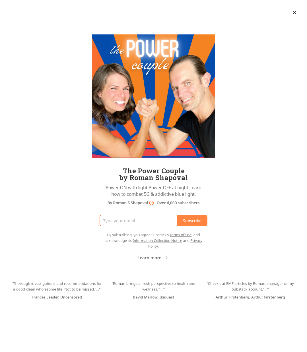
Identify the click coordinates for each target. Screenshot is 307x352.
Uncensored (71, 297)
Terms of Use (180, 234)
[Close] (294, 12)
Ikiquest (166, 297)
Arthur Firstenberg (268, 297)
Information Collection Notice (157, 240)
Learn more (153, 257)
